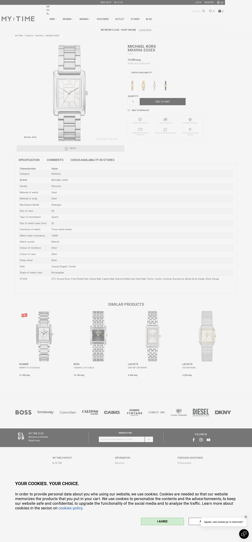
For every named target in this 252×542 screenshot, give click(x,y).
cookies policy (70, 508)
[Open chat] (244, 534)
